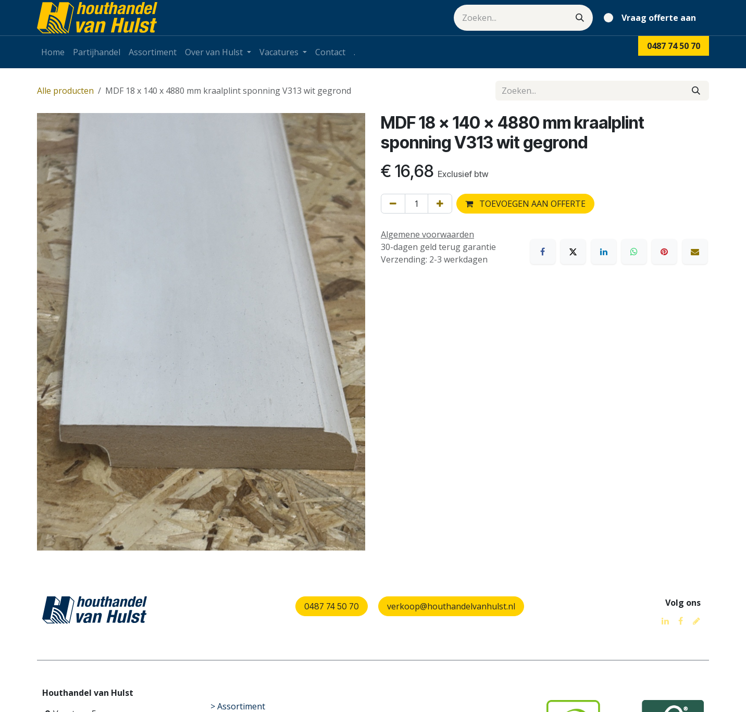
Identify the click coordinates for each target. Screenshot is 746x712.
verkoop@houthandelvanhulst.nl (451, 606)
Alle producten (65, 90)
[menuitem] (53, 52)
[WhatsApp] (633, 251)
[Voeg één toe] (440, 204)
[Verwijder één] (393, 204)
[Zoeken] (580, 18)
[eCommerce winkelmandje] (652, 18)
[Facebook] (542, 251)
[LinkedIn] (603, 251)
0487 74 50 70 (331, 606)
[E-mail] (694, 251)
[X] (573, 251)
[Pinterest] (664, 251)
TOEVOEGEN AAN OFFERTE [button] (525, 203)
